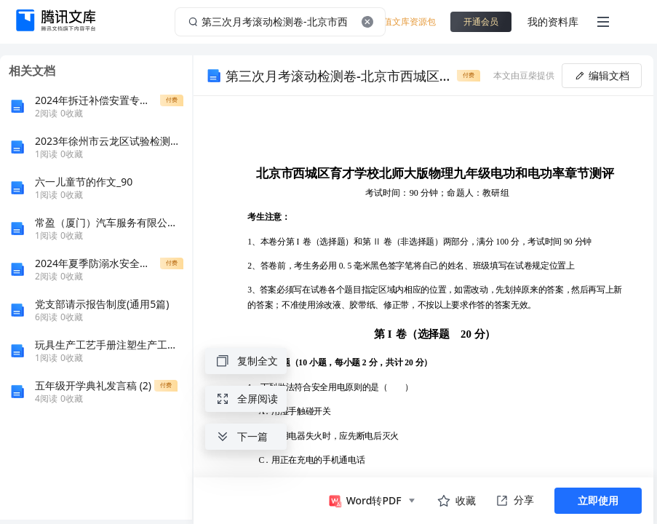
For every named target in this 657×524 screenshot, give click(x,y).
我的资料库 (552, 21)
